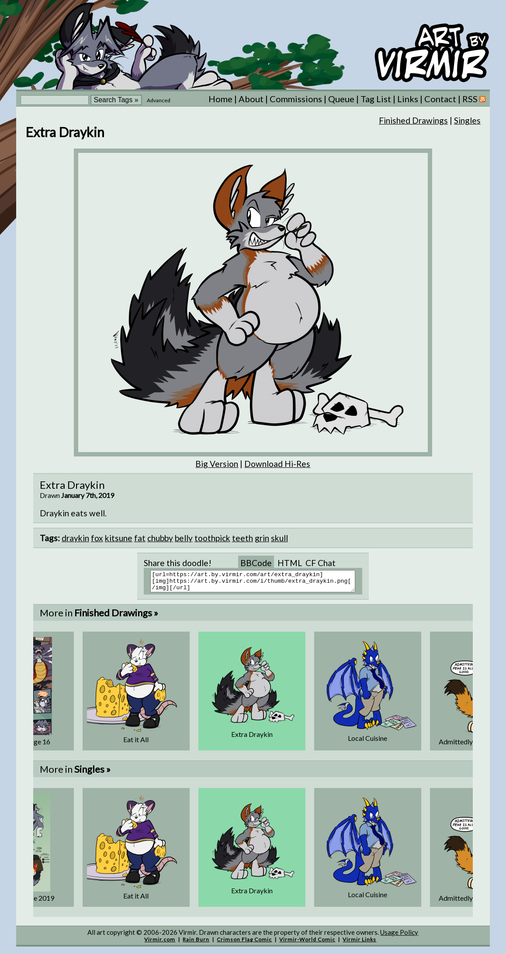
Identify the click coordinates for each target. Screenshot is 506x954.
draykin (75, 538)
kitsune (118, 538)
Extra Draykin (252, 738)
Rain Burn (196, 943)
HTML (289, 563)
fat (140, 538)
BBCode (256, 563)
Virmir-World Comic (307, 943)
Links (407, 98)
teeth (242, 538)
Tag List (375, 98)
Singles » (92, 773)
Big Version (216, 464)
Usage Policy (399, 936)
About (251, 98)
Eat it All (136, 743)
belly (184, 538)
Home (220, 98)
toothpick (212, 538)
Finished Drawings (413, 120)
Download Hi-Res (277, 464)
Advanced (158, 100)
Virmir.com (159, 943)
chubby (160, 538)
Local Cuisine (367, 742)
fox (97, 538)
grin (262, 538)
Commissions (296, 98)
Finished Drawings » (116, 616)
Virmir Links (359, 943)
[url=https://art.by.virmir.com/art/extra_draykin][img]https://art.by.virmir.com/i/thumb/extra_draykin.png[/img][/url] (258, 583)
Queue (341, 98)
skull (279, 538)
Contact (440, 98)
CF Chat (320, 563)
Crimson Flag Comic (244, 943)
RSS (473, 98)
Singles (467, 120)
